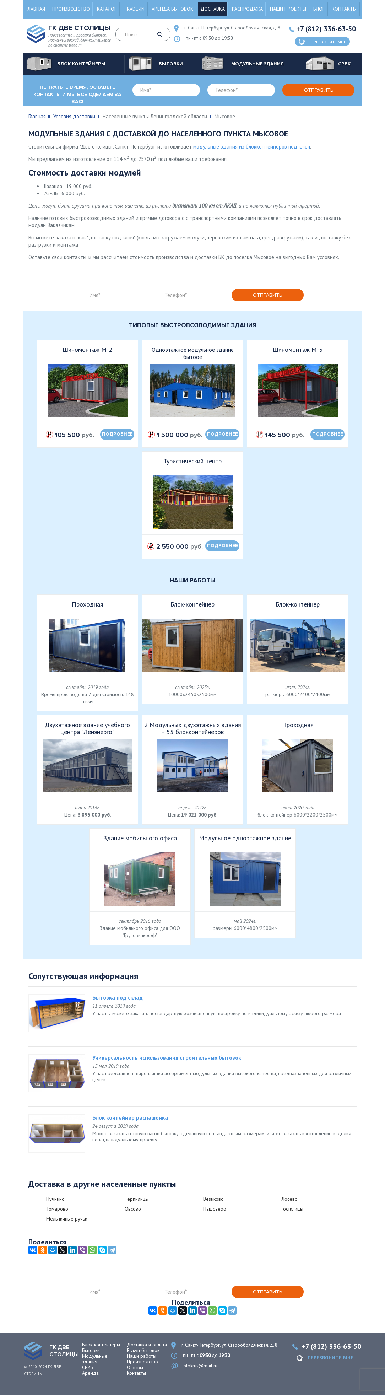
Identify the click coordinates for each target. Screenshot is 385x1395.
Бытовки (91, 1350)
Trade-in (134, 9)
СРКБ (87, 1367)
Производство (71, 9)
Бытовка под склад (117, 997)
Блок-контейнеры (101, 1344)
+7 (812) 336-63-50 (326, 28)
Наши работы (141, 1356)
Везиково (213, 1199)
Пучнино (55, 1199)
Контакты (344, 9)
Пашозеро (214, 1209)
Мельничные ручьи (66, 1219)
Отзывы (135, 1367)
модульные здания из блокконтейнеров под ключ (251, 146)
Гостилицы (292, 1209)
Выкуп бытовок (143, 1350)
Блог (319, 9)
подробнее (117, 434)
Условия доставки (74, 116)
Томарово (57, 1209)
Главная (35, 9)
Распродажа (247, 9)
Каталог (106, 9)
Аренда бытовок (172, 9)
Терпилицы (137, 1199)
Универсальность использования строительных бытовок (166, 1057)
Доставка (212, 9)
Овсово (133, 1209)
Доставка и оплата (147, 1344)
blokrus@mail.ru (200, 1366)
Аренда (90, 1373)
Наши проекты (288, 9)
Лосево (290, 1199)
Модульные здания (95, 1358)
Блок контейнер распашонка (130, 1117)
